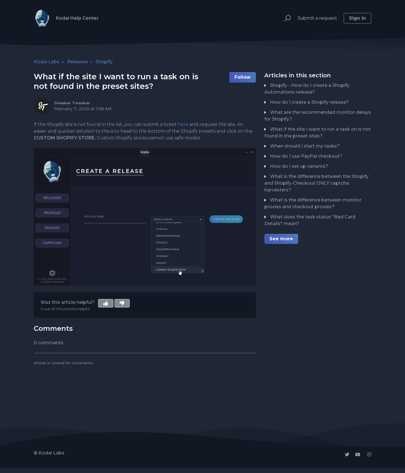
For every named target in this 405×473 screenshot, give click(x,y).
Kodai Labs (47, 61)
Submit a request (317, 18)
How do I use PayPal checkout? (306, 156)
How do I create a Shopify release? (309, 102)
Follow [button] (243, 77)
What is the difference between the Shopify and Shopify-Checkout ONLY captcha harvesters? (316, 183)
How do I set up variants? (299, 166)
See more (281, 238)
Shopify (104, 61)
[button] (285, 18)
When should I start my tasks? (305, 146)
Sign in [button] (357, 18)
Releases (77, 61)
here (183, 124)
